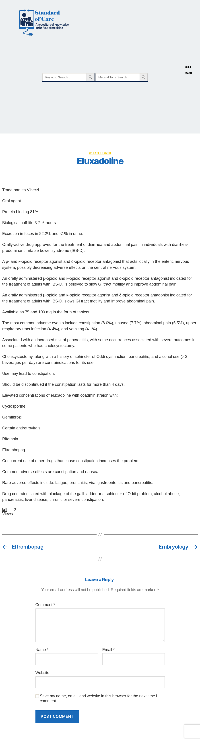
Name (41, 649)
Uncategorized (100, 153)
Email (108, 649)
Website (42, 672)
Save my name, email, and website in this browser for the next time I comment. (98, 698)
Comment (45, 604)
